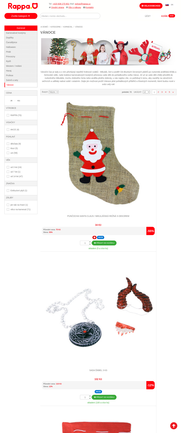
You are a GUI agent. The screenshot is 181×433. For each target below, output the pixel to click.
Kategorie (55, 27)
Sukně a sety (12, 80)
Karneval (68, 27)
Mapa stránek (42, 385)
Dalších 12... (108, 315)
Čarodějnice (11, 42)
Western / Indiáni (14, 66)
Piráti (8, 52)
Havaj (8, 71)
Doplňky (10, 37)
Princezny (10, 56)
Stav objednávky (72, 388)
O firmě (11, 385)
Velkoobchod (151, 6)
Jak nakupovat (15, 388)
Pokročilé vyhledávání (47, 392)
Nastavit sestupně (61, 92)
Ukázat (137, 92)
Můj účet (68, 385)
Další (173, 92)
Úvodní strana (57, 7)
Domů (44, 27)
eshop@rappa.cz (82, 4)
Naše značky (14, 405)
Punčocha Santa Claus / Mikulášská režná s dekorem (57, 137)
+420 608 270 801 (61, 4)
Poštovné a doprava (18, 398)
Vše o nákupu (74, 7)
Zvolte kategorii (19, 16)
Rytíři (8, 61)
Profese (9, 75)
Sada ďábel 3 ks (91, 134)
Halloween (11, 47)
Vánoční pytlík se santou (125, 134)
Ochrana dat (14, 402)
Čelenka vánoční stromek (159, 134)
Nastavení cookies (83, 426)
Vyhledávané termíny (46, 388)
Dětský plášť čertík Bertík (159, 279)
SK (172, 5)
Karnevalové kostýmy (16, 33)
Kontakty (90, 7)
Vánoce (10, 85)
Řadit (45, 92)
